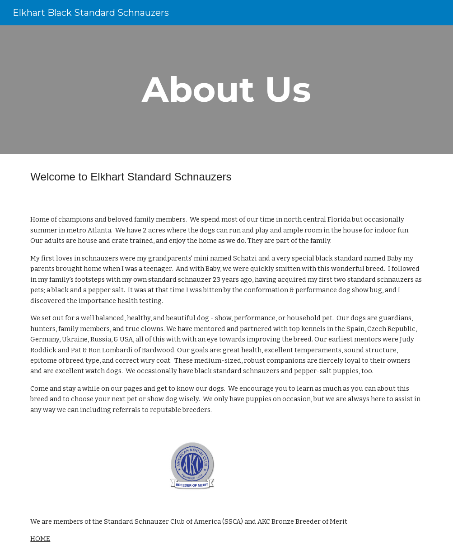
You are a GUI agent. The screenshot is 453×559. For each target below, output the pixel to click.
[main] (226, 90)
